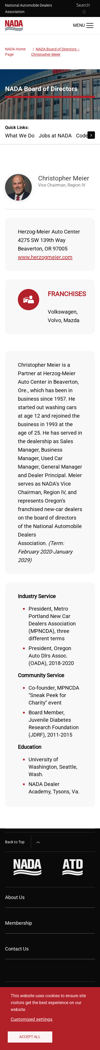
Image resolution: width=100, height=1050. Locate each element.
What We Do (19, 135)
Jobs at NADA (55, 135)
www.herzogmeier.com (45, 257)
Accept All (30, 1037)
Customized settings (32, 1019)
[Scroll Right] (91, 135)
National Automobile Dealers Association (28, 8)
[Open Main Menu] (83, 25)
